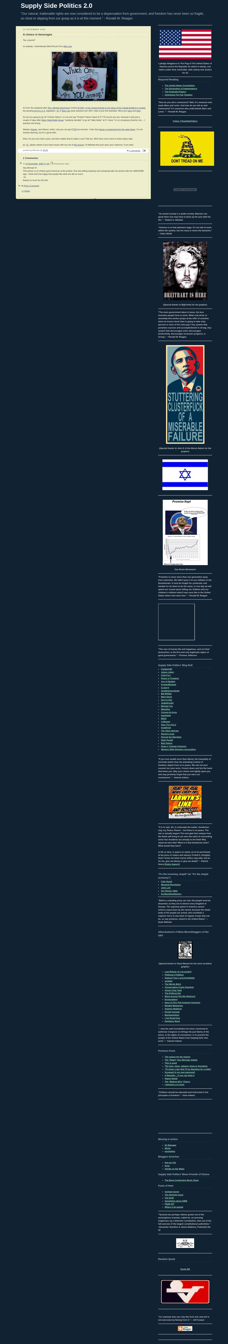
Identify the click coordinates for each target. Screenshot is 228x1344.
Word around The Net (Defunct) (180, 996)
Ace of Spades (168, 681)
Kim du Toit (170, 1163)
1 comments (134, 151)
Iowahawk (166, 715)
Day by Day (166, 700)
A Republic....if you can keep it (179, 1075)
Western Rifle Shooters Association (178, 749)
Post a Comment (31, 186)
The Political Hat (173, 993)
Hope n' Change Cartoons (173, 746)
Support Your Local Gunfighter (180, 978)
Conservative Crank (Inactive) (179, 987)
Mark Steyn (166, 697)
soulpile (169, 981)
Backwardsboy (172, 1015)
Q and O (165, 688)
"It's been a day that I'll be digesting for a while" (188, 1069)
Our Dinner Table (169, 891)
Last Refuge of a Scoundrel (178, 972)
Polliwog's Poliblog (174, 975)
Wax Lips (67, 46)
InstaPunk (166, 728)
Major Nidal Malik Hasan (53, 120)
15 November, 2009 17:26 (37, 164)
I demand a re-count (174, 1084)
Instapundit (166, 669)
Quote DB (185, 1269)
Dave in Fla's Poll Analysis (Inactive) (182, 1003)
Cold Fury (166, 675)
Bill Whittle (166, 694)
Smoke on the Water (174, 1169)
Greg (167, 1166)
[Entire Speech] (172, 864)
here (130, 111)
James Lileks (167, 672)
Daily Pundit (167, 740)
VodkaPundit (167, 703)
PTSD (74, 129)
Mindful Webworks (174, 1006)
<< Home (25, 191)
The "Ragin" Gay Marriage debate (181, 1060)
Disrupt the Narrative (171, 737)
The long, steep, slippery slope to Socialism (186, 1066)
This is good (171, 1063)
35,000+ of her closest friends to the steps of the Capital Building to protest (111, 108)
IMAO (164, 718)
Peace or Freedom (170, 678)
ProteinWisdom (168, 685)
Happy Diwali (171, 1078)
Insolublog (170, 1151)
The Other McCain (170, 731)
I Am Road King (172, 1018)
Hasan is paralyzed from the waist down (117, 129)
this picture (79, 145)
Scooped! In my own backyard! (180, 1072)
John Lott (165, 888)
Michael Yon (167, 706)
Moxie (168, 1148)
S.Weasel (165, 722)
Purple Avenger (172, 1012)
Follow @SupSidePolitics (185, 121)
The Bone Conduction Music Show (182, 1180)
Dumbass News (172, 1021)
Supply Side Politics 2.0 (56, 5)
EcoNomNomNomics (171, 894)
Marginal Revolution (171, 885)
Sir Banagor (170, 1145)
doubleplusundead (170, 691)
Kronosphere (171, 999)
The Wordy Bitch (173, 984)
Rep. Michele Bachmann (59, 108)
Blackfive (165, 709)
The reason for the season (177, 1057)
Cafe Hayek (166, 881)
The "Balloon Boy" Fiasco (177, 1082)
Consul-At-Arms (169, 712)
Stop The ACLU (168, 725)
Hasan (34, 129)
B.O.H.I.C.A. (39, 111)
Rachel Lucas (167, 734)
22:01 (45, 150)
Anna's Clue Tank (173, 990)
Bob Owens (166, 743)
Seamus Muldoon (173, 1009)
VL (57, 111)
